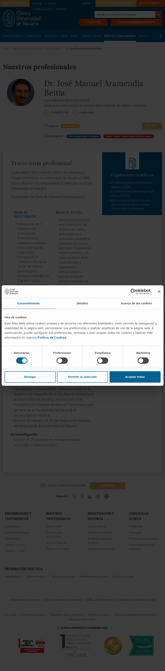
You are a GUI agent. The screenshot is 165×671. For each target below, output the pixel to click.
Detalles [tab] (82, 303)
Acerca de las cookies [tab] (136, 303)
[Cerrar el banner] (159, 291)
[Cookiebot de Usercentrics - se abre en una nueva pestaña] (133, 292)
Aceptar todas (135, 376)
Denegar (30, 376)
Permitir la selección (82, 376)
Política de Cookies (51, 337)
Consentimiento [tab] (28, 303)
